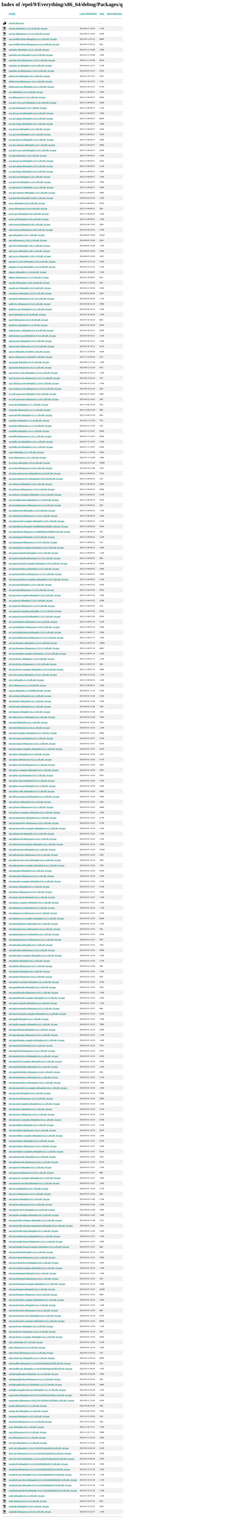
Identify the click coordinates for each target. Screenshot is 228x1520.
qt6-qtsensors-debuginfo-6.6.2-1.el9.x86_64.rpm (30, 1109)
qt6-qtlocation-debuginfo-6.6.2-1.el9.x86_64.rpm (30, 945)
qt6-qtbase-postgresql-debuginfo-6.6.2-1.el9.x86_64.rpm (34, 796)
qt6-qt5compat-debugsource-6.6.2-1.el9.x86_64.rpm (32, 743)
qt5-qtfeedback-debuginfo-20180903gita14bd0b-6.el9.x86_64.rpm (38, 526)
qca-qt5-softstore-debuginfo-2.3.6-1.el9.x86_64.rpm (32, 145)
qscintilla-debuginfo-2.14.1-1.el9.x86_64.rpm (29, 431)
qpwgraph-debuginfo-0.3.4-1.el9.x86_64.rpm (29, 362)
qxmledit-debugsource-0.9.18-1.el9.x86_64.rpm (30, 1512)
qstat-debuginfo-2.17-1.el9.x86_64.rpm (26, 452)
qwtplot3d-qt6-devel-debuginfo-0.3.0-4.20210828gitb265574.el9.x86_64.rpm (43, 1490)
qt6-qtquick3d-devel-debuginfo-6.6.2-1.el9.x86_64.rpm (33, 1056)
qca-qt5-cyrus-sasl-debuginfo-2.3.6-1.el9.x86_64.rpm (32, 102)
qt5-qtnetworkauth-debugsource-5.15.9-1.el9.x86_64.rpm (34, 558)
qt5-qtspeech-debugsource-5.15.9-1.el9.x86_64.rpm (32, 606)
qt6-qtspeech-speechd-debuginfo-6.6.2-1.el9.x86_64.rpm (34, 1183)
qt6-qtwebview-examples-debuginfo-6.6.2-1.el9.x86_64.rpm (35, 1337)
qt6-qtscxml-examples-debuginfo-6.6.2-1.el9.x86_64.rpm (34, 1104)
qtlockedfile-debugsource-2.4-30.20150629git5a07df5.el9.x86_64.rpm (40, 1363)
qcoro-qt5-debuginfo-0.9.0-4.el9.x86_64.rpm (29, 214)
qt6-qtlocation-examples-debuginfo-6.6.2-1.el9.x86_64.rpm (35, 955)
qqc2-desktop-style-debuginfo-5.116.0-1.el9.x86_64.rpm (34, 383)
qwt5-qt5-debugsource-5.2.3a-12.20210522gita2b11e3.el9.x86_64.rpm (40, 1453)
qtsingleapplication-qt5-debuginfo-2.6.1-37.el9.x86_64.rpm (35, 1384)
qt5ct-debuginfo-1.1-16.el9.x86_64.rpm (26, 680)
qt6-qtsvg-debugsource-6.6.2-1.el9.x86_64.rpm (30, 1194)
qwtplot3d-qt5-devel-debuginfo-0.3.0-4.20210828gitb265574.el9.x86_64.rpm (43, 1480)
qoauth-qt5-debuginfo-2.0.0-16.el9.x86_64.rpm (30, 288)
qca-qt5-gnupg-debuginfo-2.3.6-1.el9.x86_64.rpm (31, 118)
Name (12, 14)
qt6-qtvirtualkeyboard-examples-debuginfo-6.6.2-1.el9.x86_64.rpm (39, 1247)
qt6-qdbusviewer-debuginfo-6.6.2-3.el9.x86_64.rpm (32, 717)
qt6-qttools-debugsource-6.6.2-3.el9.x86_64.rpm (30, 1204)
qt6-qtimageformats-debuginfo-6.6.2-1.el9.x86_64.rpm (33, 924)
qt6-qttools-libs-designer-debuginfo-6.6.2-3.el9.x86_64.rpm (35, 1220)
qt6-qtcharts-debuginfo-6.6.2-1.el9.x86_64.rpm (30, 802)
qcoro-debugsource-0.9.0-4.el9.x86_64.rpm (28, 208)
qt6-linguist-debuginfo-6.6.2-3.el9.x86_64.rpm (29, 712)
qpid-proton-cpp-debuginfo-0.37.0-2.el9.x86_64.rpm (32, 336)
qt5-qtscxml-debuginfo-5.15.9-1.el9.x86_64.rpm (30, 585)
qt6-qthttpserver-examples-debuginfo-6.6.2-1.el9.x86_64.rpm (36, 918)
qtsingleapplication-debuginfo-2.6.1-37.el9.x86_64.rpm (33, 1374)
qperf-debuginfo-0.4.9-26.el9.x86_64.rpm (27, 314)
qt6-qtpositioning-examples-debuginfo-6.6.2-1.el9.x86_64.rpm (36, 1040)
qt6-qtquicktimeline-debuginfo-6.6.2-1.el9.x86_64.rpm (33, 1067)
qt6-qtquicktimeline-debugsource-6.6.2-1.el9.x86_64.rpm (34, 1072)
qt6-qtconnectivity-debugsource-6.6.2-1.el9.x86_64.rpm (34, 823)
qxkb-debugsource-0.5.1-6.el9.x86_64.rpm (28, 1501)
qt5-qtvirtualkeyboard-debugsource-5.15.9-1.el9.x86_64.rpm (36, 638)
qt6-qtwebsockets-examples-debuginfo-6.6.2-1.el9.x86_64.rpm (37, 1321)
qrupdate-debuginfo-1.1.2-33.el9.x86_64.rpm (29, 420)
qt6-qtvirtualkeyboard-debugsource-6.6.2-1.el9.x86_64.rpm (35, 1241)
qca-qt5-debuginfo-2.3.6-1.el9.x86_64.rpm (28, 108)
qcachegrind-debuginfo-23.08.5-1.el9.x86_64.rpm (31, 198)
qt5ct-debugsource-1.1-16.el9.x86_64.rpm (27, 685)
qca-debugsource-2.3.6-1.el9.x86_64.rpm (27, 97)
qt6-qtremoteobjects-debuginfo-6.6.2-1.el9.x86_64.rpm (33, 1077)
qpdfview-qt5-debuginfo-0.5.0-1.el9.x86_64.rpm (30, 309)
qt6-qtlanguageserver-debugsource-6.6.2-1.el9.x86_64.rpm (35, 939)
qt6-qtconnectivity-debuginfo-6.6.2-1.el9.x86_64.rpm (32, 818)
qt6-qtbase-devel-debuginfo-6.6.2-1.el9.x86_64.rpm (32, 765)
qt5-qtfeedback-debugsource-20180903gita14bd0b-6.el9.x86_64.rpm (39, 532)
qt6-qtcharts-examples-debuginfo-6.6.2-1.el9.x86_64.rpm (34, 812)
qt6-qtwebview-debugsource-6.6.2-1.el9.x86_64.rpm (32, 1331)
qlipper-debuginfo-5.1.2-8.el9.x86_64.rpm (27, 272)
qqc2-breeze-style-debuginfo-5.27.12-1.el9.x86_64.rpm (33, 373)
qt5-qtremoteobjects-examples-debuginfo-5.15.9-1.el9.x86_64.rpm (38, 579)
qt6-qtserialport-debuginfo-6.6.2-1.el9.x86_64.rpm (31, 1141)
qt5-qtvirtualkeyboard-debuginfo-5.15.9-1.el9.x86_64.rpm (35, 632)
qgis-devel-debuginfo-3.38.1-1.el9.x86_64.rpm (29, 246)
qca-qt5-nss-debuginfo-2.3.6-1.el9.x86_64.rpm (29, 129)
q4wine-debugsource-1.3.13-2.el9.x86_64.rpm (29, 34)
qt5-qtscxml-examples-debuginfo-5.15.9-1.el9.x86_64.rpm (35, 595)
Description (114, 14)
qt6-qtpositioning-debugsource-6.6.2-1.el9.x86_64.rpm (33, 1035)
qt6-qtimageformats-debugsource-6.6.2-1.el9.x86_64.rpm (34, 929)
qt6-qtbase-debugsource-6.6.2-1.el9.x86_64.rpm (30, 759)
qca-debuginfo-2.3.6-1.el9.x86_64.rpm (26, 92)
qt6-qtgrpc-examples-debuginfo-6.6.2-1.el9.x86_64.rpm (34, 902)
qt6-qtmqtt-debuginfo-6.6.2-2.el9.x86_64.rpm (29, 971)
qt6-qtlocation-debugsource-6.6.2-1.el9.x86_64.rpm (32, 950)
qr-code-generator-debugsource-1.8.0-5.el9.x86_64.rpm (33, 399)
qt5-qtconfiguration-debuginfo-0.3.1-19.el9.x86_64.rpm (34, 500)
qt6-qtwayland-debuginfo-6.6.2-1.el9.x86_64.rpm (31, 1252)
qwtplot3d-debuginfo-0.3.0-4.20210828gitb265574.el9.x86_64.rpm (38, 1464)
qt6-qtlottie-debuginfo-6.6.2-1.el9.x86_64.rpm (29, 961)
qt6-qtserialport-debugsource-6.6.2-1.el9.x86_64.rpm (32, 1146)
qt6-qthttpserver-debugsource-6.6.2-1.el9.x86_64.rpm (33, 913)
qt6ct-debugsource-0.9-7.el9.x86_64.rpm (27, 1347)
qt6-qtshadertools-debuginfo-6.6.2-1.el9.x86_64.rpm (32, 1157)
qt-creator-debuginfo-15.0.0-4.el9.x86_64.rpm (29, 463)
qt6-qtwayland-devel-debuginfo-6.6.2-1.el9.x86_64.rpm (33, 1263)
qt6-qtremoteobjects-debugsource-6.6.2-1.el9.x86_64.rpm (34, 1082)
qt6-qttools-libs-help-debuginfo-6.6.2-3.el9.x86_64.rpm (33, 1231)
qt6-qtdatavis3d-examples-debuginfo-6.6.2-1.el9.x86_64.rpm (36, 844)
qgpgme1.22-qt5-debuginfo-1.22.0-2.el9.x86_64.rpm (32, 261)
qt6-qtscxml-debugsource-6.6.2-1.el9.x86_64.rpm (31, 1098)
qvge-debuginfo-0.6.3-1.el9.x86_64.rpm (26, 1427)
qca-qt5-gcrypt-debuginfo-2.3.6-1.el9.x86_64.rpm (31, 113)
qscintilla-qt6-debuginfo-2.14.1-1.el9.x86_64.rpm (31, 447)
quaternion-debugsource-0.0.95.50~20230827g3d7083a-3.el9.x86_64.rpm (41, 1400)
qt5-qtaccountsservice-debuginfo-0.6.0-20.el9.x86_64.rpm (35, 473)
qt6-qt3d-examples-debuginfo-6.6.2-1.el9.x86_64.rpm (33, 733)
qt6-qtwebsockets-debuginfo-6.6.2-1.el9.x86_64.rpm (32, 1305)
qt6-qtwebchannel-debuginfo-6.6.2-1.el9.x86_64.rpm (32, 1273)
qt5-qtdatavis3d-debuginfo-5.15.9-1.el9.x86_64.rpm (32, 510)
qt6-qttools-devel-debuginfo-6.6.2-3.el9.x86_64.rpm (32, 1210)
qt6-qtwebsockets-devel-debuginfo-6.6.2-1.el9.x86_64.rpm (35, 1316)
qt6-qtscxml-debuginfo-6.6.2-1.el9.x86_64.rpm (29, 1093)
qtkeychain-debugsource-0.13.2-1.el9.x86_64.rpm (31, 1353)
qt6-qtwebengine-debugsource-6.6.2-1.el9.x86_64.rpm (33, 1294)
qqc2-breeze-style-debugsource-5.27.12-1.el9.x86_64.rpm (34, 378)
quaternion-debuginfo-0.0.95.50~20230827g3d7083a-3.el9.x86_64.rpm (40, 1395)
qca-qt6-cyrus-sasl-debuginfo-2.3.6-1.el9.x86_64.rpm (32, 150)
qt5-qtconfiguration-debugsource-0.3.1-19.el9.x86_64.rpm (35, 505)
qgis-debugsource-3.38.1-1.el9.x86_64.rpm (28, 240)
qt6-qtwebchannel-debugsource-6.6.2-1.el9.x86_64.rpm (33, 1278)
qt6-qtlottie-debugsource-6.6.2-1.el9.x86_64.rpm (30, 966)
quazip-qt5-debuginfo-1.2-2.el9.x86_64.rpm (28, 1411)
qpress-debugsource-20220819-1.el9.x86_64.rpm (30, 357)
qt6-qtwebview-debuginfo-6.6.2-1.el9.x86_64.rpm (31, 1326)
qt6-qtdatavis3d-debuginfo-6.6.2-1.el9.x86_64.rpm (31, 834)
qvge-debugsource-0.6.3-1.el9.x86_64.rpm (27, 1432)
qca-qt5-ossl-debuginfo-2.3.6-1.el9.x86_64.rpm (30, 134)
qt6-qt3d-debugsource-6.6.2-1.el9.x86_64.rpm (29, 728)
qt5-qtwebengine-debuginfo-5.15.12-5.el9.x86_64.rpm (33, 643)
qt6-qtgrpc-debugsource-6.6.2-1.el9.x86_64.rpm (30, 892)
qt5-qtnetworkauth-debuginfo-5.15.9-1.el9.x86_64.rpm (33, 553)
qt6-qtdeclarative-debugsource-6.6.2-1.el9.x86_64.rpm (33, 855)
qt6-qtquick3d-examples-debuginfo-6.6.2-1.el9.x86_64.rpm (35, 1061)
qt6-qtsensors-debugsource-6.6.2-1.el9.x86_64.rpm (31, 1114)
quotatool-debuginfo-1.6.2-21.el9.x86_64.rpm (29, 1416)
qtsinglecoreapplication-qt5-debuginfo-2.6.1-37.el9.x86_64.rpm (37, 1390)
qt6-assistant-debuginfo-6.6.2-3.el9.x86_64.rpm (30, 696)
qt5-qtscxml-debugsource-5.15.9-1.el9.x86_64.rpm (31, 590)
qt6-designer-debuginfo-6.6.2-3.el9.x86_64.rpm (30, 701)
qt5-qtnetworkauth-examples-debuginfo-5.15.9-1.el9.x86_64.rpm (38, 563)
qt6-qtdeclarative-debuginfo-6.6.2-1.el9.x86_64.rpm (32, 849)
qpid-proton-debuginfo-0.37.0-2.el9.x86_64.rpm (30, 341)
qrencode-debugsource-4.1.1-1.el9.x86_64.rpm (29, 410)
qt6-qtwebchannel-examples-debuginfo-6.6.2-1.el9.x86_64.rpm (37, 1284)
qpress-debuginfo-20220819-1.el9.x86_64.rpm (29, 351)
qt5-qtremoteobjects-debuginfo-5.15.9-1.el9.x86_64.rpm (34, 569)
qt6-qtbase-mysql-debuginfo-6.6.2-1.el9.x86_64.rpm (32, 786)
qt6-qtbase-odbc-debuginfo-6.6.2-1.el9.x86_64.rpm (31, 791)
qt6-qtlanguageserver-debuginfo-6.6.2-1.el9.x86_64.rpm (34, 934)
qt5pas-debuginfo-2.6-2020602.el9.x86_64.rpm (30, 690)
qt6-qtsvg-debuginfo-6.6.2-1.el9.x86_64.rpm (28, 1188)
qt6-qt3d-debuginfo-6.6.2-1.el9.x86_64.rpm (28, 722)
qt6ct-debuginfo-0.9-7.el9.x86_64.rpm (26, 1342)
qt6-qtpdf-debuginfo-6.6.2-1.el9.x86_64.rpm (28, 1019)
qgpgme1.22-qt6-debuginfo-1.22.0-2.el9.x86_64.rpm (32, 267)
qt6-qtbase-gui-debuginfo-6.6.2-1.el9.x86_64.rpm (31, 775)
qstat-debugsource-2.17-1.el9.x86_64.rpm (27, 457)
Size (101, 14)
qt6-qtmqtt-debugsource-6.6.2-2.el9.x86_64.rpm (30, 977)
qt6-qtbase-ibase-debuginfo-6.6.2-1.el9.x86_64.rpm (32, 781)
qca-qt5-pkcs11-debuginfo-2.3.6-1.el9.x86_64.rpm (31, 140)
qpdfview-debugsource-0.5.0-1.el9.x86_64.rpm (29, 304)
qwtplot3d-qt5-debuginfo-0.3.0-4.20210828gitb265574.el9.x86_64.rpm (40, 1474)
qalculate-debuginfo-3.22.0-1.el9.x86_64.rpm (29, 50)
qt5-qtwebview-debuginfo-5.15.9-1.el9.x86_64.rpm (31, 659)
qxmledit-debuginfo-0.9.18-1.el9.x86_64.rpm (29, 1506)
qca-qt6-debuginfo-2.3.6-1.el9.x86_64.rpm (28, 155)
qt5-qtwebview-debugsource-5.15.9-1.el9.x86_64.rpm (32, 664)
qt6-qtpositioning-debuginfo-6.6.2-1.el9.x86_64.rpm (32, 1030)
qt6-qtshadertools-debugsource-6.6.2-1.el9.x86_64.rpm (33, 1162)
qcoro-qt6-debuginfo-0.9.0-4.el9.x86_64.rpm (29, 219)
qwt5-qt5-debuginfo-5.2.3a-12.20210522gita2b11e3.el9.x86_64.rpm (39, 1448)
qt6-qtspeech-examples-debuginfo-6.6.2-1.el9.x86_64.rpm (34, 1178)
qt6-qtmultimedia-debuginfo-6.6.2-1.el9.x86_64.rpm (32, 987)
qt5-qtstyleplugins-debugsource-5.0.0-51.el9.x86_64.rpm (34, 627)
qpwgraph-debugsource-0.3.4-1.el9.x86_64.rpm (30, 367)
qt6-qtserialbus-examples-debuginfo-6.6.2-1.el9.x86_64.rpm (36, 1135)
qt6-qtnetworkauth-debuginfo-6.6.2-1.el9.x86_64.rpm (33, 1003)
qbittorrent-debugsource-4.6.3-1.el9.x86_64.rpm (30, 81)
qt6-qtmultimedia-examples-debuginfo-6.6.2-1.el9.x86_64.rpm (37, 998)
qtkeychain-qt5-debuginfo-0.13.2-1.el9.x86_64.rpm (32, 1358)
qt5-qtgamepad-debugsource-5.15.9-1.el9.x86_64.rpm (33, 542)
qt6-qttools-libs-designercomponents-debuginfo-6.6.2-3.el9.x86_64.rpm (41, 1226)
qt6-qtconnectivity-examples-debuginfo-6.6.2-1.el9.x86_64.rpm (37, 828)
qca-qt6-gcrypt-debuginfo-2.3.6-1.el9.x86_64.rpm (31, 161)
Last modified (88, 14)
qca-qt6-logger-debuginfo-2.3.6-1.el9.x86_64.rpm (31, 171)
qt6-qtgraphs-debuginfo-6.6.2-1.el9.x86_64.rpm (30, 871)
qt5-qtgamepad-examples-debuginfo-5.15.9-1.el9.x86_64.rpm (36, 547)
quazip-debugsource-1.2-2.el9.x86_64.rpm (28, 1406)
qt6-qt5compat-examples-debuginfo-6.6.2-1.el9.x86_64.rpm (35, 749)
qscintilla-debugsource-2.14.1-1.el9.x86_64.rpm (30, 436)
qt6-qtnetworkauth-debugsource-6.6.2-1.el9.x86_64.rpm (34, 1008)
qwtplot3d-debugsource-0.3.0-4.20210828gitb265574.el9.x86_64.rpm (39, 1469)
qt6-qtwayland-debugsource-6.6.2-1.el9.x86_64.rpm (32, 1257)
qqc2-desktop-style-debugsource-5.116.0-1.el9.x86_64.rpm (35, 389)
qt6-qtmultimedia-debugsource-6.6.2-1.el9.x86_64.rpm (33, 992)
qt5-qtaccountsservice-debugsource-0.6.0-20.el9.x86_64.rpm (36, 479)
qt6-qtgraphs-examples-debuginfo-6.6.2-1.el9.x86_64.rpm (35, 881)
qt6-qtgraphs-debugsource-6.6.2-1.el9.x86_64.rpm (31, 876)
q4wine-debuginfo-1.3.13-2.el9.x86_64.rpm (28, 28)
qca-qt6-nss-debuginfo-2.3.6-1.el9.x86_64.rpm (29, 177)
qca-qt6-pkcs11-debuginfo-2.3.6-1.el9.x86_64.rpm (31, 187)
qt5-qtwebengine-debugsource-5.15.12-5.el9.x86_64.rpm (34, 648)
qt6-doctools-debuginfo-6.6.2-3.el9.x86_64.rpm (30, 706)
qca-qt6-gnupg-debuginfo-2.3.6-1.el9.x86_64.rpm (31, 166)
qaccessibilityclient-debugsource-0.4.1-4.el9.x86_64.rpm (34, 44)
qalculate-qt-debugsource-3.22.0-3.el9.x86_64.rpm (31, 71)
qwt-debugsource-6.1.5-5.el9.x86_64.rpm (27, 1437)
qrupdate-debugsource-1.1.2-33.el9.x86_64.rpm (30, 426)
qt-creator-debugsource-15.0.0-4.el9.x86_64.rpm (30, 468)
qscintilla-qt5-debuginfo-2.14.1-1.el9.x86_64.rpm (31, 442)
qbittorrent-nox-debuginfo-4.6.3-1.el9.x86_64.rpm (31, 87)
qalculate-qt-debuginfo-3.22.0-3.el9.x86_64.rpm (30, 65)
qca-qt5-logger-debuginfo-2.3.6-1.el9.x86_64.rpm (31, 124)
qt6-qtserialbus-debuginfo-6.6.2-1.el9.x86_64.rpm (31, 1125)
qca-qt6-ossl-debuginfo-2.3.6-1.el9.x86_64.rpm (30, 182)
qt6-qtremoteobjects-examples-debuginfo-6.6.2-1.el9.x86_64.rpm (38, 1088)
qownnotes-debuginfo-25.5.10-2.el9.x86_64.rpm (30, 293)
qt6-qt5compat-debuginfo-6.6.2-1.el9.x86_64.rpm (31, 738)
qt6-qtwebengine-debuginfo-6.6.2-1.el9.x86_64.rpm (32, 1289)
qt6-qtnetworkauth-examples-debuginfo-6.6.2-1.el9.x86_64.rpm (37, 1014)
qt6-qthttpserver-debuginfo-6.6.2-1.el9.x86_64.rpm (32, 908)
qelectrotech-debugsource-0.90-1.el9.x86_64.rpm (31, 230)
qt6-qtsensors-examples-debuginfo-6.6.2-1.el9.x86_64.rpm (35, 1120)
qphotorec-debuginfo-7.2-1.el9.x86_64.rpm (28, 325)
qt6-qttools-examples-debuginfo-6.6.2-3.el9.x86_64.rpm (34, 1215)
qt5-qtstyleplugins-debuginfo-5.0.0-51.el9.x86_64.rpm (33, 622)
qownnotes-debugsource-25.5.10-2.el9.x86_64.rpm (31, 298)
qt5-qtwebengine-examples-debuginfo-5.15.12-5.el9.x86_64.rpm (37, 653)
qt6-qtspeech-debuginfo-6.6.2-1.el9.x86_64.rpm (30, 1167)
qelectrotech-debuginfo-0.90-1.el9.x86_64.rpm (29, 224)
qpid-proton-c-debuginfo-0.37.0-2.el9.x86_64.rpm (31, 330)
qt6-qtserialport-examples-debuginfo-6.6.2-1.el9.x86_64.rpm (36, 1151)
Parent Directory (16, 23)
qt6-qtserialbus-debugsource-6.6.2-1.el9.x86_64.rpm (32, 1130)
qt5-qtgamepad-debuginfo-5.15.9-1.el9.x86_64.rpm (32, 537)
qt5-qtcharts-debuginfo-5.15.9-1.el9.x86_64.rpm (30, 484)
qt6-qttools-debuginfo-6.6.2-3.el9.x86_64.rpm (29, 1199)
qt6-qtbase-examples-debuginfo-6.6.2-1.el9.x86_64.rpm (33, 770)
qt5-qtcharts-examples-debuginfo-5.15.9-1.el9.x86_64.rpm (35, 494)
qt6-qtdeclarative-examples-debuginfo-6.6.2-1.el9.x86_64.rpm (36, 865)
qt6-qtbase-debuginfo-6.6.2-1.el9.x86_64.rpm (29, 754)
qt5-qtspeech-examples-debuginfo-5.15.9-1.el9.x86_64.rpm (35, 611)
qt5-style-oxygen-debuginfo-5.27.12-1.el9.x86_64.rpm (33, 675)
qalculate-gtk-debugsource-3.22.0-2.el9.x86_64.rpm (32, 60)
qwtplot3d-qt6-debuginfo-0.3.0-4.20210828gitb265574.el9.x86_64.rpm (40, 1485)
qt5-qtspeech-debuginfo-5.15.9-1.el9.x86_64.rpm (30, 600)
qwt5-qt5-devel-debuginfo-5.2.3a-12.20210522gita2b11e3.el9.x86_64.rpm (41, 1459)
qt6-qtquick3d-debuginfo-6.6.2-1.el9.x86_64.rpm (31, 1045)
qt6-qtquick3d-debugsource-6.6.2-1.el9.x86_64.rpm (32, 1051)
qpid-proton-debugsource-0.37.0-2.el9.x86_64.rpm (31, 346)
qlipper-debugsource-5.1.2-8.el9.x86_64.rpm (29, 277)
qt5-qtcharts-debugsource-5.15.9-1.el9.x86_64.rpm (31, 489)
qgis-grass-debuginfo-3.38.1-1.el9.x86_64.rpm (29, 251)
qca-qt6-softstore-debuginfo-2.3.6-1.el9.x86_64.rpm (32, 193)
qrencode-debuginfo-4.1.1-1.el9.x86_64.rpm (28, 404)
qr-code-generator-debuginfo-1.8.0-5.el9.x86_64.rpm (32, 394)
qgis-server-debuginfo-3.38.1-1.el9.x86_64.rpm (30, 256)
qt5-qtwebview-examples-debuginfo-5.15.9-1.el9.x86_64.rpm (36, 669)
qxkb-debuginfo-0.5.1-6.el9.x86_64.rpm (26, 1496)
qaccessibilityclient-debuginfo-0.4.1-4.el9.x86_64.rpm (33, 39)
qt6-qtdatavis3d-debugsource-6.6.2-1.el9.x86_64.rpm (32, 839)
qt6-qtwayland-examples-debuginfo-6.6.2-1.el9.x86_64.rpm (35, 1268)
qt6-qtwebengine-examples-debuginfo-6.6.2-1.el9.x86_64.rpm (36, 1300)
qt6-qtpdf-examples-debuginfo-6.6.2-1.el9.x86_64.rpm (33, 1024)
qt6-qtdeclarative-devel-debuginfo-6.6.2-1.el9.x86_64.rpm (35, 860)
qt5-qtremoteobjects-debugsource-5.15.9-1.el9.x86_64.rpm (35, 574)
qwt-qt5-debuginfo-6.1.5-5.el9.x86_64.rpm (28, 1443)
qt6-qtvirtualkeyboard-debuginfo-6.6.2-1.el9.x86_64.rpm (34, 1236)
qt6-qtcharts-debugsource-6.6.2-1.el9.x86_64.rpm (31, 807)
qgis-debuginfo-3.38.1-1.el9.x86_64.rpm (26, 235)
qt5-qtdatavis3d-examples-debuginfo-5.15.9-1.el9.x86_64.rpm (36, 521)
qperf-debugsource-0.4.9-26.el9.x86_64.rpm (28, 320)
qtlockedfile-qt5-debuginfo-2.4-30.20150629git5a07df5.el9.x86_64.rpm (40, 1369)
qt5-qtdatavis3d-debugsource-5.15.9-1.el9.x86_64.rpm (33, 516)
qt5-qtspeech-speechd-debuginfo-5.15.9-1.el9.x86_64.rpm (34, 616)
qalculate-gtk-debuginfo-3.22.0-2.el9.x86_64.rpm (31, 55)
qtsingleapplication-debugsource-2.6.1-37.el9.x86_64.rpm (34, 1379)
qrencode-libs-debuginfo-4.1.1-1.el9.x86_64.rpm (30, 415)
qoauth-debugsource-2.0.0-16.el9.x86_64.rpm (29, 283)
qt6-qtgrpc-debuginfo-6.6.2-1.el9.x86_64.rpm (29, 886)
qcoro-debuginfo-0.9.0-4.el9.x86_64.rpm (27, 203)
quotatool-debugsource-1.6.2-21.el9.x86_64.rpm (30, 1422)
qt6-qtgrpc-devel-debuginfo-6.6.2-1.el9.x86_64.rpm (32, 897)
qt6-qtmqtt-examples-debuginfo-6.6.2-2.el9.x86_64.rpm (34, 982)
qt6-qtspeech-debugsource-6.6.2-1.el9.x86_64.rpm (31, 1173)
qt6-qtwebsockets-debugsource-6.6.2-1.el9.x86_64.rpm (33, 1310)
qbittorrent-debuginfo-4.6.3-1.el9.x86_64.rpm (29, 76)
